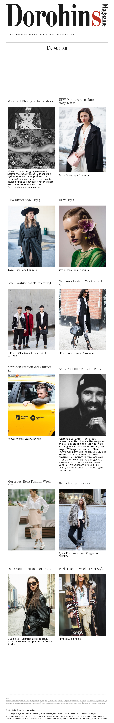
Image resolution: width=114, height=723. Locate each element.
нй (40, 703)
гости (46, 701)
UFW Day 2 (66, 200)
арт (30, 701)
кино (78, 701)
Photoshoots (62, 34)
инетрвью (54, 701)
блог (38, 701)
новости (43, 703)
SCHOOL (74, 34)
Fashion (32, 34)
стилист (65, 703)
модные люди (14, 703)
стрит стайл (76, 703)
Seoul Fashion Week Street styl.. (29, 283)
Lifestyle (42, 34)
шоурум (104, 703)
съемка (86, 703)
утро (92, 703)
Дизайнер (22, 701)
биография (34, 701)
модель (8, 703)
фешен (95, 703)
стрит (71, 703)
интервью (66, 701)
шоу (101, 703)
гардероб (42, 701)
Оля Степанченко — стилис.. (29, 569)
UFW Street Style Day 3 (23, 200)
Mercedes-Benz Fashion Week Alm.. (29, 483)
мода (105, 701)
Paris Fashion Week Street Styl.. (81, 569)
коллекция (91, 701)
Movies (52, 34)
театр (90, 703)
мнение (101, 701)
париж (47, 703)
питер (51, 703)
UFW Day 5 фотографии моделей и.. (76, 101)
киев (75, 701)
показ (54, 703)
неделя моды (35, 703)
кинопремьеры (84, 701)
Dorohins (8, 701)
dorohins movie (15, 701)
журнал (50, 701)
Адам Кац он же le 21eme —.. (80, 368)
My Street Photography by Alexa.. (30, 101)
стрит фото (81, 703)
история (71, 701)
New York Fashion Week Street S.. (80, 283)
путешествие (59, 703)
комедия (96, 701)
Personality (21, 34)
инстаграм (60, 701)
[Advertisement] (57, 73)
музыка (24, 703)
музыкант (28, 703)
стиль (68, 703)
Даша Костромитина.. (75, 483)
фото (99, 703)
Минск (27, 701)
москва (20, 703)
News (11, 34)
